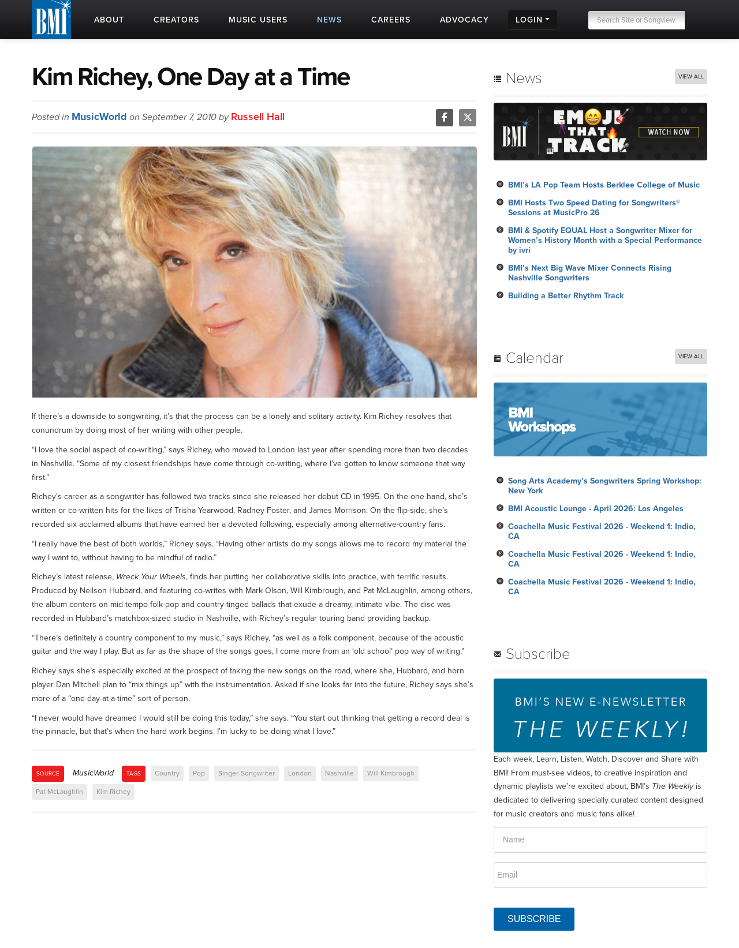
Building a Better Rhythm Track (566, 296)
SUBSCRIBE (534, 919)
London (300, 773)
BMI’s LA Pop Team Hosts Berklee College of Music (604, 185)
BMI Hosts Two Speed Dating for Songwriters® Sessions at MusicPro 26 (594, 208)
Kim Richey (113, 792)
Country (167, 773)
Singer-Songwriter (246, 773)
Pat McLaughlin (59, 792)
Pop (199, 773)
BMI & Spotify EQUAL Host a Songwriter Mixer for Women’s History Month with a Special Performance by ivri (605, 240)
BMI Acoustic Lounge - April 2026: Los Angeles (596, 509)
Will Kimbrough (391, 773)
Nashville (339, 773)
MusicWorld (99, 116)
